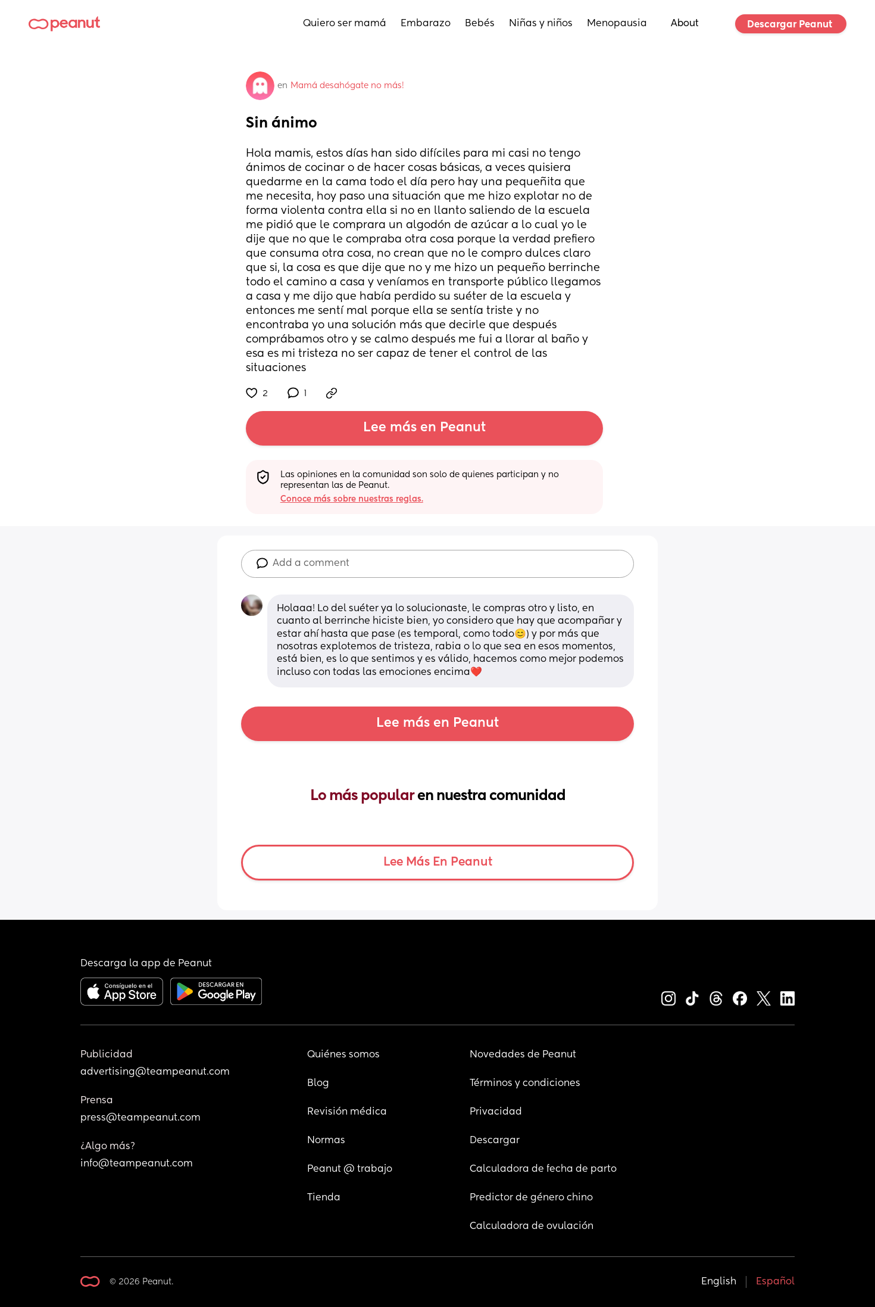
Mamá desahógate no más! (347, 86)
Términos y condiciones (525, 1083)
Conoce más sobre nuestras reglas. (351, 499)
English (718, 1282)
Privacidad (496, 1112)
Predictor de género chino (531, 1198)
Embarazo (426, 24)
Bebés (480, 24)
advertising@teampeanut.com (155, 1072)
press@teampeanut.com (140, 1118)
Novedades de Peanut (523, 1055)
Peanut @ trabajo (349, 1169)
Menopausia (617, 24)
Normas (326, 1141)
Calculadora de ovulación (531, 1226)
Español (775, 1282)
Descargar (495, 1141)
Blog (318, 1083)
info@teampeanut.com (136, 1164)
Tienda (323, 1198)
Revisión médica (347, 1112)
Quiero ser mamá (344, 24)
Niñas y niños (541, 24)
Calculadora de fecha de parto (543, 1169)
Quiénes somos (343, 1055)
